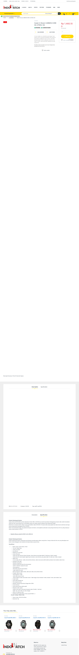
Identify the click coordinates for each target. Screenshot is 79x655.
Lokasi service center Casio (14, 1)
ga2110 (36, 506)
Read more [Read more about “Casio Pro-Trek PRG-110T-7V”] (59, 631)
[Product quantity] (65, 31)
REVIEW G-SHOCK (25, 1)
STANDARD (48, 7)
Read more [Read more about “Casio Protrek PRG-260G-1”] (16, 631)
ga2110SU (40, 506)
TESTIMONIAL (32, 1)
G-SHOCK (24, 7)
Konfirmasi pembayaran (71, 1)
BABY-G (30, 7)
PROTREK (42, 7)
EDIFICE (35, 7)
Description (35, 387)
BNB (54, 7)
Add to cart (67, 36)
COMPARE (5, 1)
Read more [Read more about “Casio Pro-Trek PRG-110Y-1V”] (45, 631)
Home (4, 17)
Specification (44, 387)
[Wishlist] (66, 13)
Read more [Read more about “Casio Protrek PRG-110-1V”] (30, 631)
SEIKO (58, 7)
